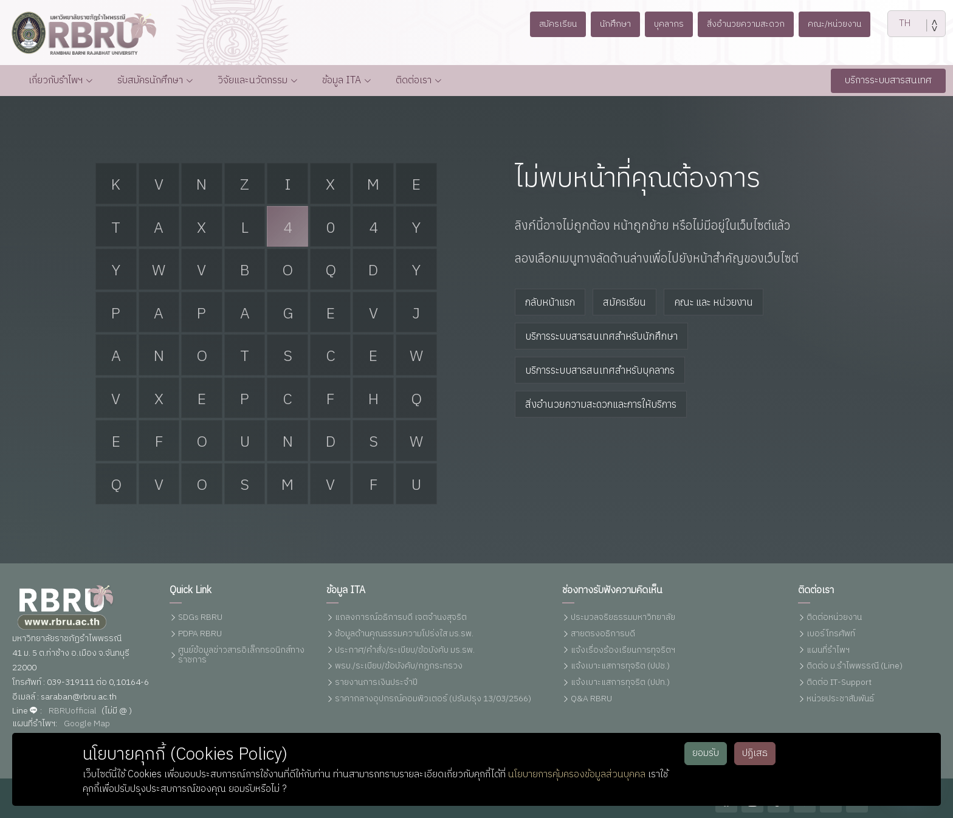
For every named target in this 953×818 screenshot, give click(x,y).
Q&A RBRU (591, 700)
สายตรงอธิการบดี (603, 634)
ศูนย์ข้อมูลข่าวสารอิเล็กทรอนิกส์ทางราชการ (241, 655)
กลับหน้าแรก (550, 302)
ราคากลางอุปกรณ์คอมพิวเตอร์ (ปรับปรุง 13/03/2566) (433, 700)
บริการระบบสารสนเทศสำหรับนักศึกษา (601, 336)
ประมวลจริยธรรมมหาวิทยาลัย (623, 618)
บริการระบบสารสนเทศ (888, 80)
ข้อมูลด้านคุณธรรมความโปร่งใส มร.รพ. (404, 634)
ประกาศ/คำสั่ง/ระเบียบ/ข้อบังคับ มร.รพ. (405, 650)
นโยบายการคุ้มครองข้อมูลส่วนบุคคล (576, 774)
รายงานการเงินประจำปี (376, 683)
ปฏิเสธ (755, 753)
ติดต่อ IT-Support (839, 683)
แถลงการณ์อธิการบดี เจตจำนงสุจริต (401, 618)
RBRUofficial (73, 711)
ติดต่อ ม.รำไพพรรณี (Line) (855, 667)
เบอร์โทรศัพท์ (831, 634)
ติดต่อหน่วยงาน (834, 618)
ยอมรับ (705, 753)
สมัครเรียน (624, 302)
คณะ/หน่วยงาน (842, 23)
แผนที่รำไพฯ (828, 650)
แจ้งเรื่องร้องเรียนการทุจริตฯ (623, 650)
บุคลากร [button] (667, 23)
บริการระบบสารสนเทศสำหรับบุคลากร (600, 370)
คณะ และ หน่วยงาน (713, 302)
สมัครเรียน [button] (549, 23)
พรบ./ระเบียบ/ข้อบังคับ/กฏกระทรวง (399, 667)
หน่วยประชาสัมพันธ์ (840, 700)
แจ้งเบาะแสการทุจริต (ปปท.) (620, 683)
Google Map (87, 724)
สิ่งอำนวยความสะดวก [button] (748, 23)
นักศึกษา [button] (610, 23)
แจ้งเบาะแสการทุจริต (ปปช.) (620, 667)
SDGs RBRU (200, 618)
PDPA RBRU (200, 634)
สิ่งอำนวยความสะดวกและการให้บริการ (600, 404)
